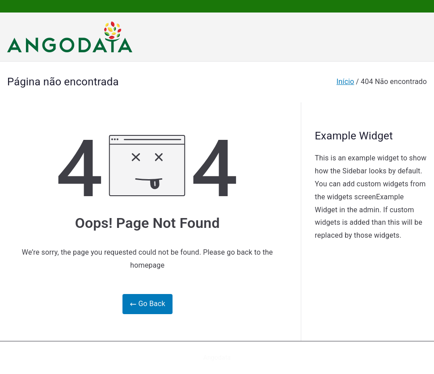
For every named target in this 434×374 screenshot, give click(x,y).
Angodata (217, 357)
